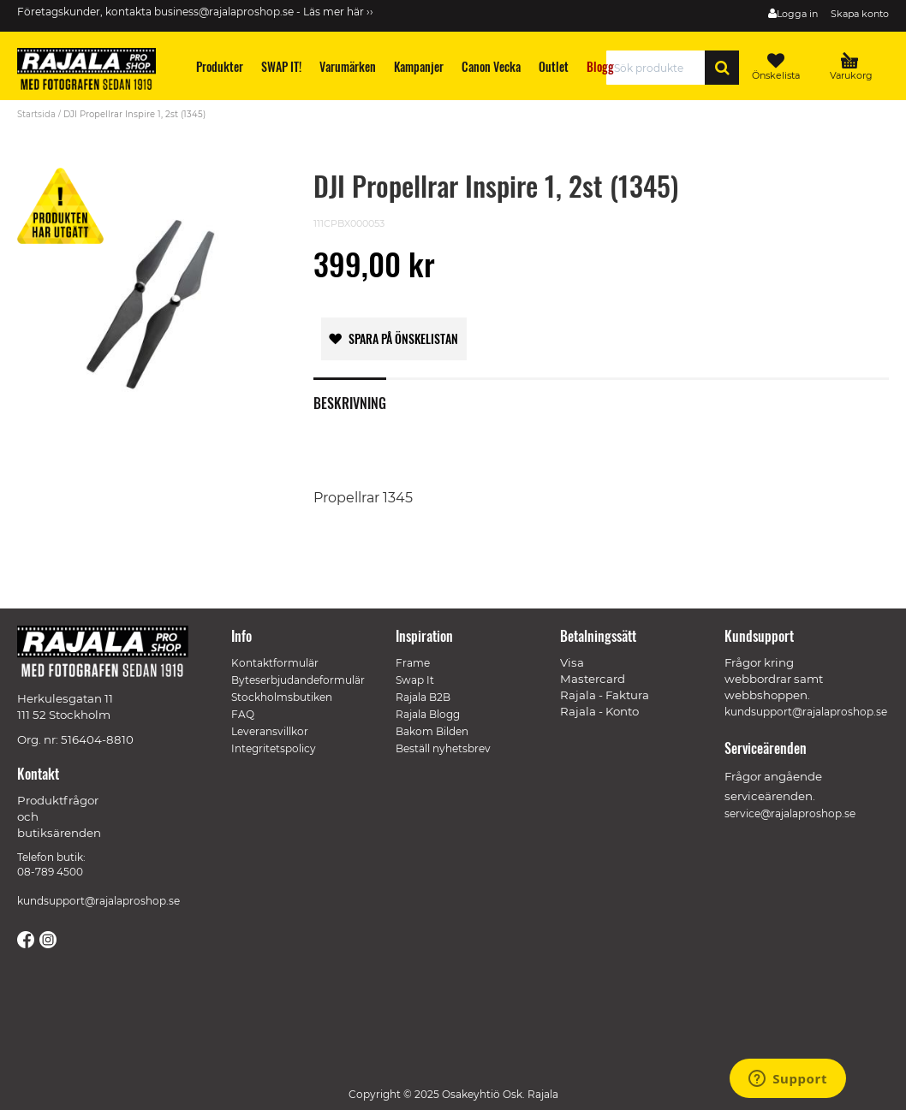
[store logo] (94, 72)
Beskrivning (349, 401)
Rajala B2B (423, 697)
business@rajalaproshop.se (224, 11)
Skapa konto (860, 14)
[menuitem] (220, 66)
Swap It (415, 680)
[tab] (362, 393)
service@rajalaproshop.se (789, 813)
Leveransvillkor (269, 731)
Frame (413, 662)
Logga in (797, 14)
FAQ (242, 714)
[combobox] (660, 67)
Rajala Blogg (428, 714)
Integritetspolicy (273, 748)
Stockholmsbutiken (281, 697)
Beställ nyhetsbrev (443, 748)
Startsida (36, 114)
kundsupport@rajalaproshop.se (98, 900)
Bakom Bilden (432, 731)
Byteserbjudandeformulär (298, 680)
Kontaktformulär (275, 662)
